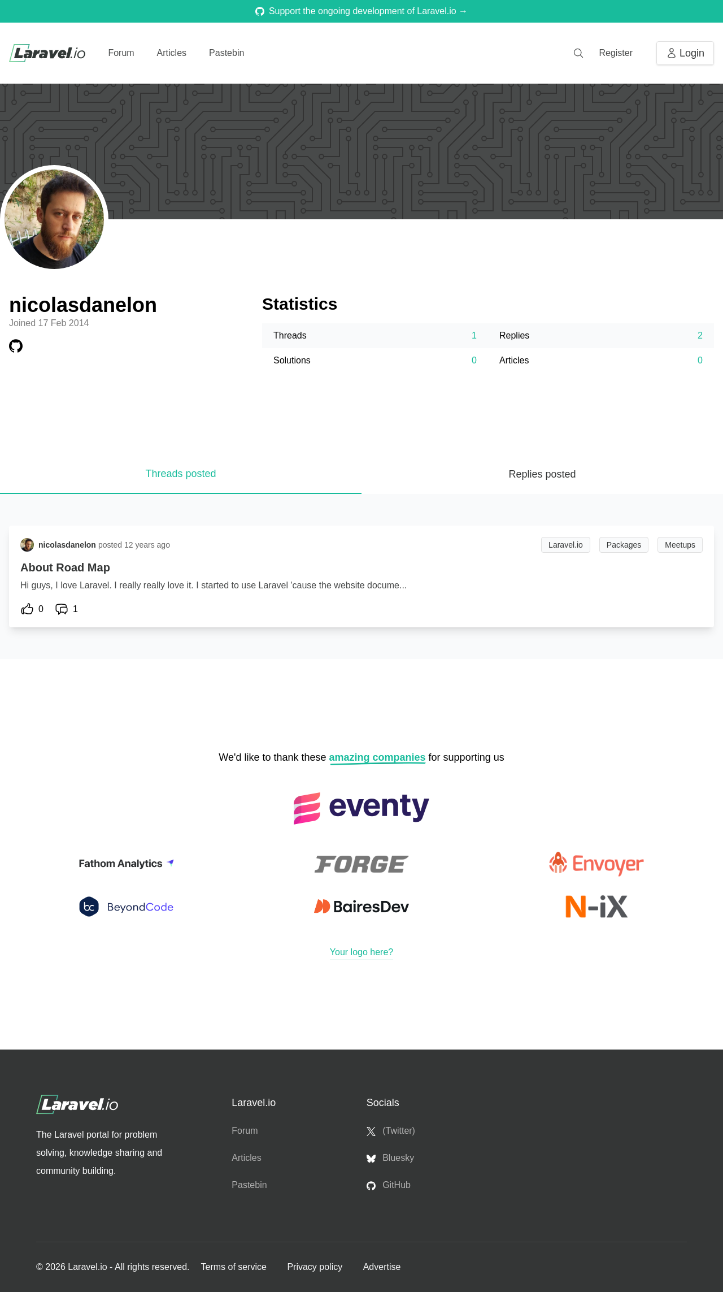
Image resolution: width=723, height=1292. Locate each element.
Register (616, 53)
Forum (121, 53)
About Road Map (65, 567)
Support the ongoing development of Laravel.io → (361, 11)
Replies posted (542, 474)
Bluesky (390, 1158)
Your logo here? (361, 952)
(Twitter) (391, 1131)
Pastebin (226, 53)
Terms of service (235, 1267)
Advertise (382, 1267)
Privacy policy (316, 1267)
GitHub (389, 1185)
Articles (171, 53)
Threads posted (180, 473)
